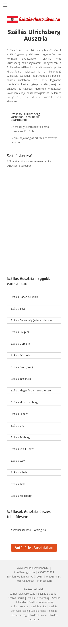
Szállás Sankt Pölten (22, 449)
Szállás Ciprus (16, 598)
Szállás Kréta (38, 606)
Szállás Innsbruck (21, 378)
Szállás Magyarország (22, 593)
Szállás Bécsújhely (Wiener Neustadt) (32, 320)
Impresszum (44, 580)
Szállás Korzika (19, 606)
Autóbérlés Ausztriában (34, 547)
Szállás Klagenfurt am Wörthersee (31, 390)
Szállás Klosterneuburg (24, 402)
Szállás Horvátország (41, 602)
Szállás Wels (18, 484)
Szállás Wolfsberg (21, 495)
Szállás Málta (38, 610)
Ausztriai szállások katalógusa (28, 530)
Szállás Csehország (38, 598)
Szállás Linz (17, 425)
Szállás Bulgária (47, 593)
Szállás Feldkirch (20, 355)
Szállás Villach (19, 472)
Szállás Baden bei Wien (24, 297)
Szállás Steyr (18, 460)
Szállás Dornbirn (20, 343)
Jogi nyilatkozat (25, 580)
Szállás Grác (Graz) (22, 367)
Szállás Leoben (19, 414)
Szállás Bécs (18, 308)
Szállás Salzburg (20, 437)
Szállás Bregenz (20, 332)
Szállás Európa (38, 615)
